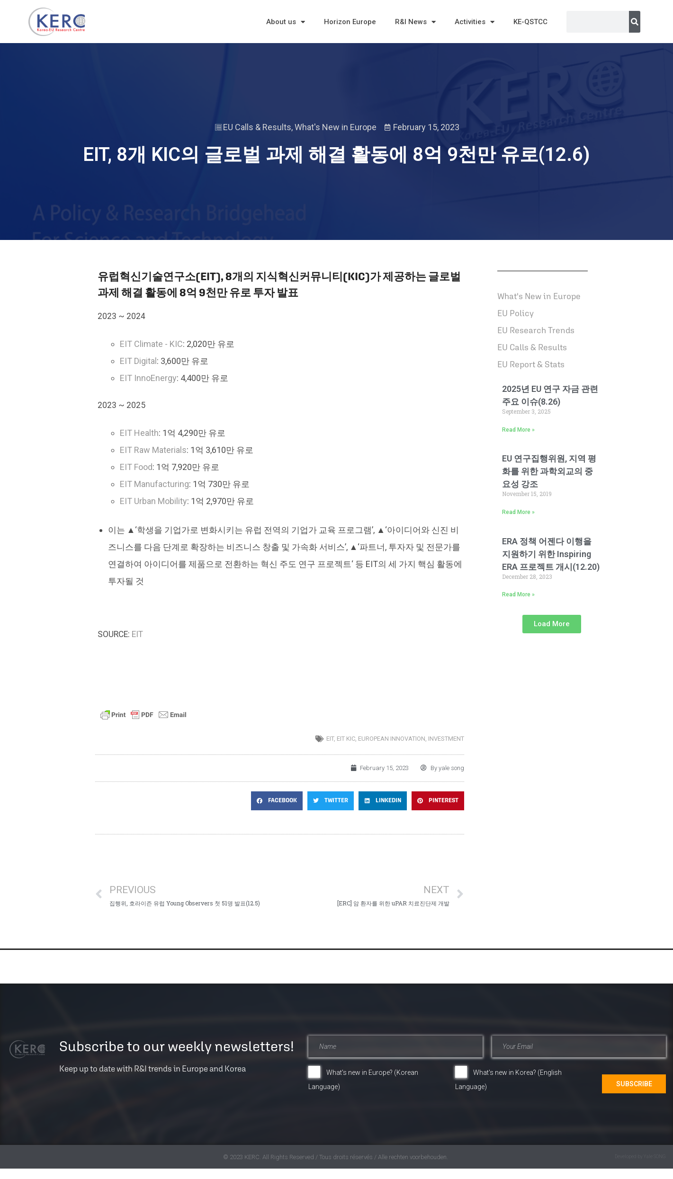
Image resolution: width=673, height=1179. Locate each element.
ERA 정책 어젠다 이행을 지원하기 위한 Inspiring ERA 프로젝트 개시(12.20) (551, 554)
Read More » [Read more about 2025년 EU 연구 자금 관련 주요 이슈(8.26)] (518, 429)
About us (285, 22)
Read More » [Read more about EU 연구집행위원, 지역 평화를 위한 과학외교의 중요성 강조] (518, 512)
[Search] (634, 22)
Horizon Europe (350, 22)
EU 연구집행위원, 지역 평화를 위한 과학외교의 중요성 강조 (549, 471)
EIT (137, 634)
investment (446, 738)
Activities (474, 22)
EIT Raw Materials (153, 450)
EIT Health (139, 433)
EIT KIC (346, 738)
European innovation (391, 738)
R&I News (415, 22)
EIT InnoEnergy (148, 378)
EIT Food (136, 467)
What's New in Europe (336, 127)
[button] (277, 800)
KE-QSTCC (530, 22)
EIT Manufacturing (154, 484)
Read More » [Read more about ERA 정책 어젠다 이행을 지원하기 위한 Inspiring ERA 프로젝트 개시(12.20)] (518, 594)
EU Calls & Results (257, 127)
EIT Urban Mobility (153, 501)
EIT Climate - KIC (151, 344)
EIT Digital (138, 361)
